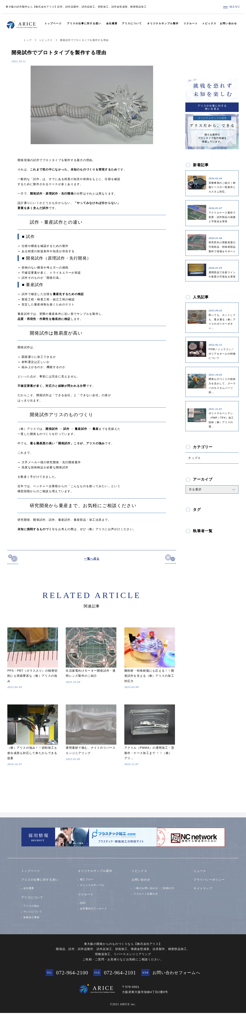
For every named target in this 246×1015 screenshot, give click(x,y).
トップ (27, 40)
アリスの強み (31, 903)
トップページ (51, 23)
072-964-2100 (68, 973)
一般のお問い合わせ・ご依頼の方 (154, 885)
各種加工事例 (31, 917)
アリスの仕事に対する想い (83, 23)
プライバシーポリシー (209, 876)
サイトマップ (203, 885)
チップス (196, 458)
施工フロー (87, 876)
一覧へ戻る (91, 558)
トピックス (210, 23)
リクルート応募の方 (146, 892)
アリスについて (132, 23)
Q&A (83, 901)
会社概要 (111, 23)
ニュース (200, 868)
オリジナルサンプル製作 (163, 23)
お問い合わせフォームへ (183, 973)
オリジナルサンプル (92, 883)
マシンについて (32, 910)
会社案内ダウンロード (93, 908)
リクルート (192, 23)
